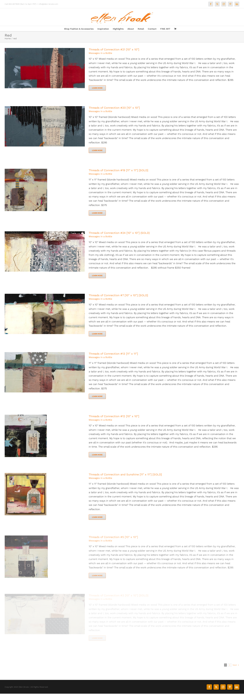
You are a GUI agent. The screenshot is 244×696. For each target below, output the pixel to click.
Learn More (97, 88)
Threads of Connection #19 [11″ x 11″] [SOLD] (118, 170)
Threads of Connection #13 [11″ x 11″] (113, 353)
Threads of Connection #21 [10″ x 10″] (114, 49)
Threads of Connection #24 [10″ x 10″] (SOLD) (119, 232)
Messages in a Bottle (100, 53)
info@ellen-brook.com (48, 4)
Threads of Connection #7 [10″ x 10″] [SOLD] (118, 295)
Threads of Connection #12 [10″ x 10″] (114, 416)
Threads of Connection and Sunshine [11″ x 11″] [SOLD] (125, 474)
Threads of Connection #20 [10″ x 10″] (114, 107)
